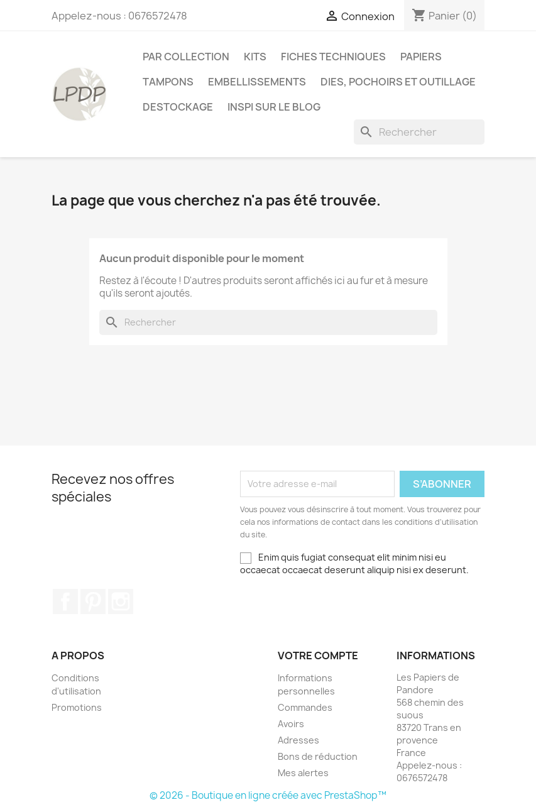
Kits (255, 56)
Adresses (298, 740)
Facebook (65, 601)
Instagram (120, 601)
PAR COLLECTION (186, 56)
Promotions (77, 707)
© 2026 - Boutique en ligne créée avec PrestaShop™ (268, 795)
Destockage (178, 107)
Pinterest (93, 601)
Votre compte (318, 655)
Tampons (168, 82)
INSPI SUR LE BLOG (273, 107)
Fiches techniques (333, 56)
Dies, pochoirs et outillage (398, 82)
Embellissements (257, 82)
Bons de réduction (318, 756)
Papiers (421, 56)
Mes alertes (303, 773)
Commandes (305, 707)
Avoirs (291, 724)
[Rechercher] (419, 132)
